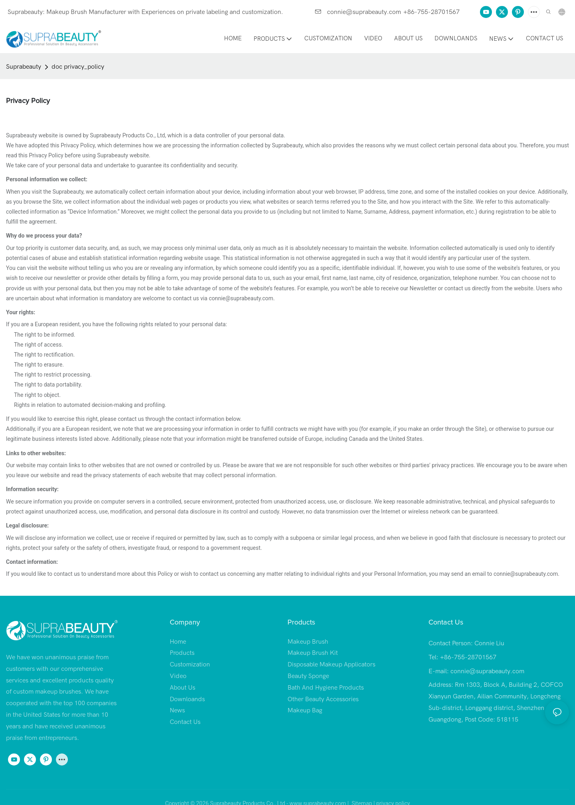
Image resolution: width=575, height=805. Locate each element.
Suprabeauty (23, 66)
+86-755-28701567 (431, 12)
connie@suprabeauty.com (358, 12)
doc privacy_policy (78, 66)
